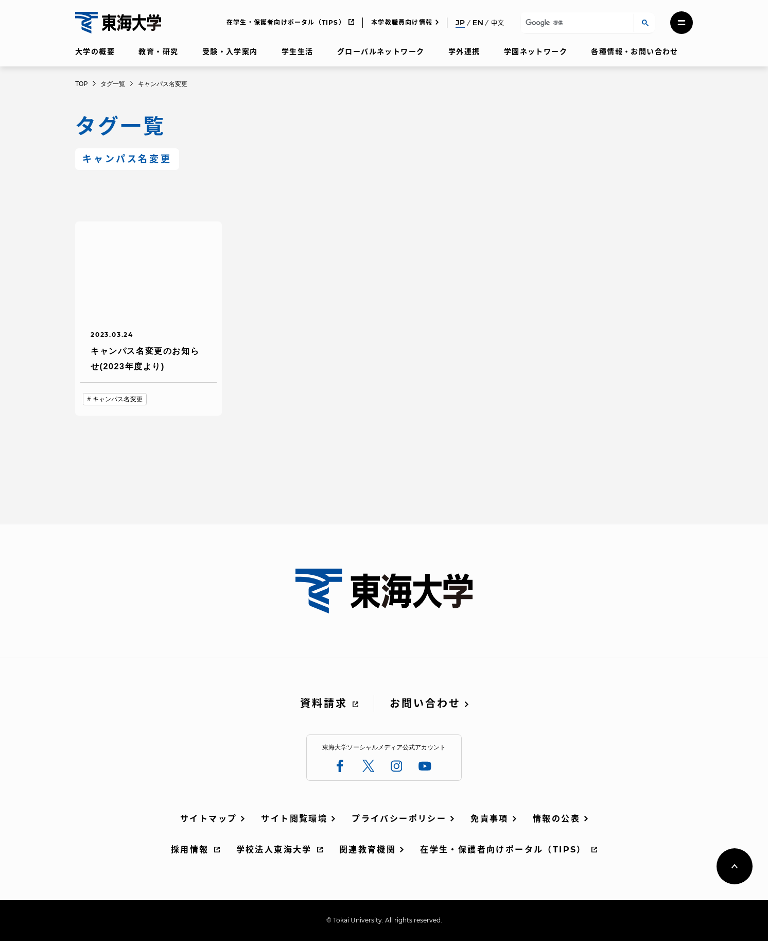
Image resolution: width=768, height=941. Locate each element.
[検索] (576, 23)
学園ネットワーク (535, 51)
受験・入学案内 (230, 51)
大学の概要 (95, 51)
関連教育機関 (367, 849)
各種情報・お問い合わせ (634, 51)
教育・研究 (158, 51)
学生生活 (297, 51)
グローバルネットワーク (380, 51)
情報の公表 (556, 819)
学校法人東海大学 (274, 849)
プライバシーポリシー (399, 819)
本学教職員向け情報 (401, 22)
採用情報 (190, 849)
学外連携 (464, 51)
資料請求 (323, 703)
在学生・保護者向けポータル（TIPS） (285, 22)
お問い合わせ (425, 703)
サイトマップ (208, 819)
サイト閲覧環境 (294, 819)
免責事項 (489, 819)
